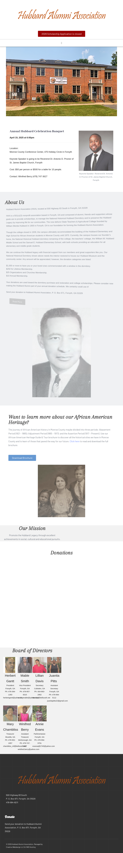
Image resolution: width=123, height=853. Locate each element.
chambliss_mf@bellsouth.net (15, 746)
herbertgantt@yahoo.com (14, 698)
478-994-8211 (12, 802)
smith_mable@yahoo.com (29, 698)
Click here (75, 443)
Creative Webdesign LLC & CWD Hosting (20, 847)
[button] (61, 34)
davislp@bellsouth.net (42, 698)
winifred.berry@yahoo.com (29, 749)
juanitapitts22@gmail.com (58, 701)
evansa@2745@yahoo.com (45, 746)
